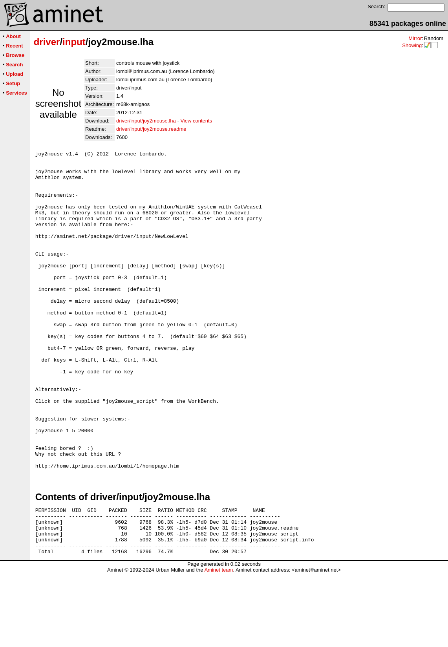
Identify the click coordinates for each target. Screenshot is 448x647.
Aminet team (218, 644)
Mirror (415, 38)
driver (47, 42)
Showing (412, 45)
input (74, 42)
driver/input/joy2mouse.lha (146, 121)
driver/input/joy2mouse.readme (151, 129)
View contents (196, 121)
